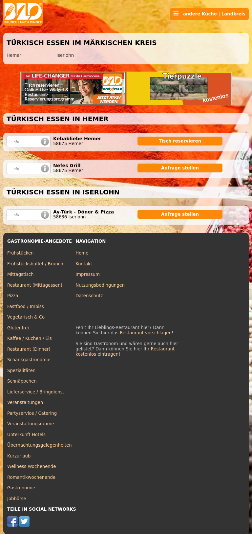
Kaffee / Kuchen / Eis (29, 338)
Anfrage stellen (180, 168)
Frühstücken (20, 253)
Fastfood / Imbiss (25, 306)
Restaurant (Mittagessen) (34, 285)
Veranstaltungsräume (30, 423)
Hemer (14, 55)
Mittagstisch (20, 274)
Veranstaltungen (25, 402)
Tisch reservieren (180, 141)
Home (81, 253)
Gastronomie (21, 487)
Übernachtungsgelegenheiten (39, 445)
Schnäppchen (22, 381)
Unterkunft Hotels (26, 434)
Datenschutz (89, 295)
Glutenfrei (18, 327)
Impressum (87, 274)
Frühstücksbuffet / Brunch (35, 263)
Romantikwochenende (31, 477)
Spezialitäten (21, 370)
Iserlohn (65, 55)
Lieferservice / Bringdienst (35, 391)
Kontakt (83, 263)
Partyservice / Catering (32, 413)
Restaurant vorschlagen (146, 332)
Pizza (12, 295)
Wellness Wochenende (31, 466)
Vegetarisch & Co (26, 317)
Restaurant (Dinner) (29, 349)
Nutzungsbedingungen (100, 285)
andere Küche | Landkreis (209, 13)
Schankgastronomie (29, 359)
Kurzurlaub (19, 456)
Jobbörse (16, 498)
